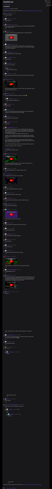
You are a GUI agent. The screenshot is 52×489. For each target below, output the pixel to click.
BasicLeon (8, 341)
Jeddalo (8, 256)
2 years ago (14, 13)
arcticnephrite (9, 13)
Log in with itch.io (6, 8)
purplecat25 (10, 409)
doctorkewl (8, 104)
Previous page (30, 10)
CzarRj (8, 250)
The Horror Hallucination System (12, 404)
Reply (6, 16)
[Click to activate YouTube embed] (11, 37)
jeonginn (8, 245)
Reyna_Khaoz (9, 275)
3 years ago (20, 404)
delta (7, 228)
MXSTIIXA (8, 291)
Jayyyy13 (8, 116)
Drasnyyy (8, 73)
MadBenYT (8, 153)
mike (7, 187)
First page (35, 10)
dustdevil (8, 192)
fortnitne (8, 18)
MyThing (8, 93)
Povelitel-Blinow (9, 57)
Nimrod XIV (8, 24)
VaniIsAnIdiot (9, 44)
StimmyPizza (9, 198)
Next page (25, 10)
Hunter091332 (12, 414)
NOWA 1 (8, 222)
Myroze (8, 79)
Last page (40, 10)
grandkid (8, 168)
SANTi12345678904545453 (11, 269)
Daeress (8, 109)
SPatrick (8, 239)
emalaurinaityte (9, 63)
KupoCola (8, 209)
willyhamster (10, 98)
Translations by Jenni (10, 127)
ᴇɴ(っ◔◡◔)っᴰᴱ (8, 148)
